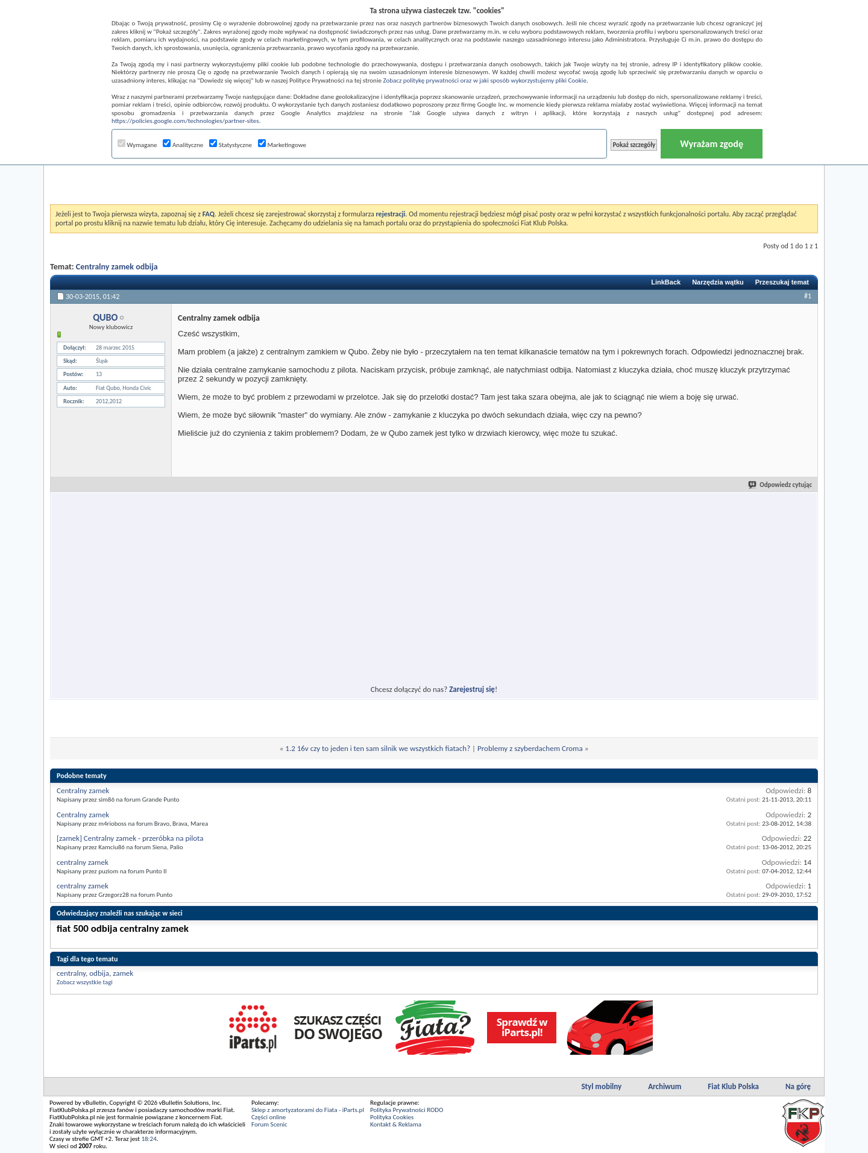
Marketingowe (282, 145)
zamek (123, 973)
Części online (268, 1117)
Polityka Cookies (392, 1117)
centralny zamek (82, 862)
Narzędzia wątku (718, 282)
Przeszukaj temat (782, 282)
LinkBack (666, 282)
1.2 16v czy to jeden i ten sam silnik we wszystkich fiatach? (377, 748)
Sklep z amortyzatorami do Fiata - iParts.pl (307, 1110)
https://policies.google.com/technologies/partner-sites (185, 121)
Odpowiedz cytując (780, 485)
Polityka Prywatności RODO (406, 1110)
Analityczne (183, 145)
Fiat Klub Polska (733, 1086)
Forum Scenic (269, 1124)
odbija (99, 973)
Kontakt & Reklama (395, 1124)
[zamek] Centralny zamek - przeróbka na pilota (130, 838)
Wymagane (137, 145)
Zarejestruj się (472, 689)
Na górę (798, 1086)
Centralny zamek (83, 790)
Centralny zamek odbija (117, 267)
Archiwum (664, 1086)
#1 (807, 296)
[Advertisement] (434, 174)
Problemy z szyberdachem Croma (530, 748)
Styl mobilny (601, 1086)
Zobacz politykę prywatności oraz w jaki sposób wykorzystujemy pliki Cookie (484, 80)
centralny (71, 973)
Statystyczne (230, 145)
